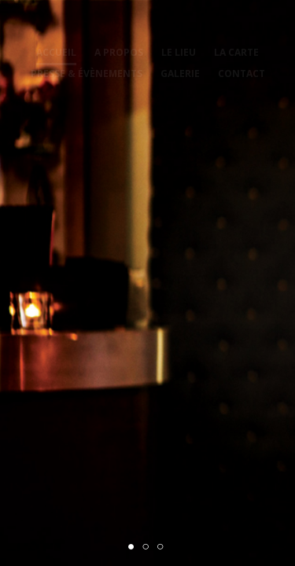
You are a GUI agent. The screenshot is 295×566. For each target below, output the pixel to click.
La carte (236, 52)
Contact (241, 73)
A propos (118, 52)
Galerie (180, 73)
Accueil (56, 52)
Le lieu (178, 52)
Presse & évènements (86, 73)
